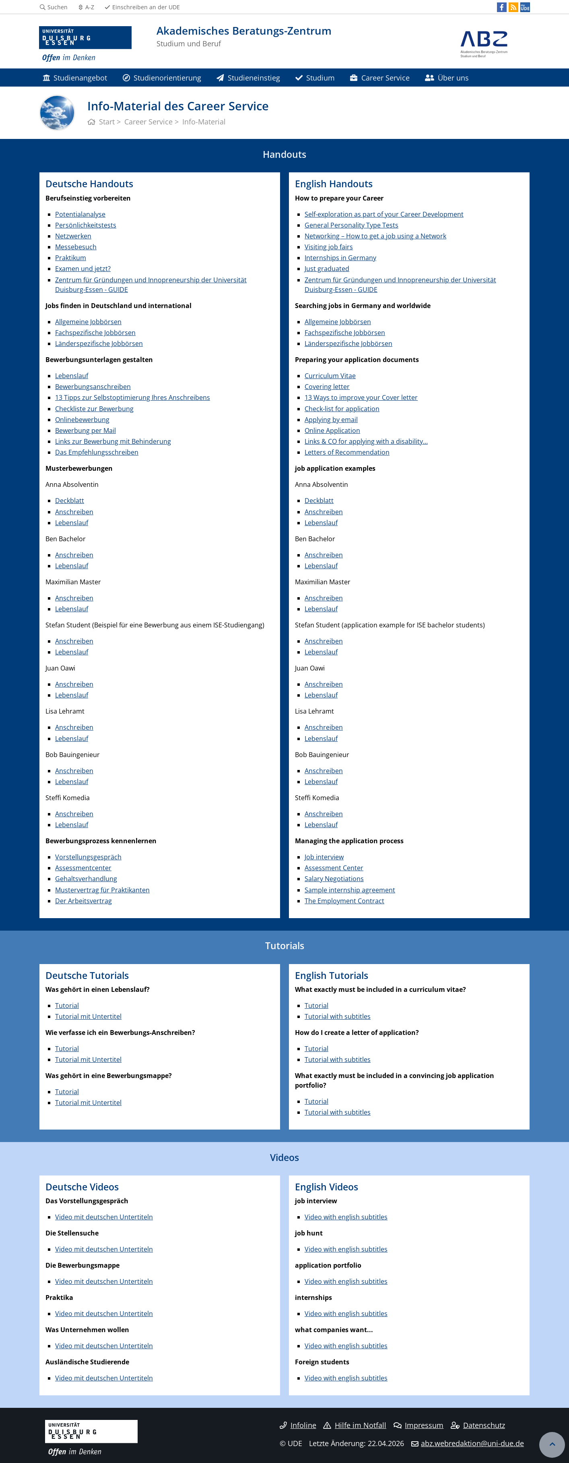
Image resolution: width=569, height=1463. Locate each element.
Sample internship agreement (350, 890)
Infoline (298, 1425)
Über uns (447, 77)
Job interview (324, 857)
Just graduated (327, 268)
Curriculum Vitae (330, 375)
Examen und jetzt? (83, 268)
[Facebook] (502, 7)
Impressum (419, 1425)
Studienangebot (75, 77)
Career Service (379, 77)
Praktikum (70, 257)
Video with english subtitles (346, 1217)
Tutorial (67, 1005)
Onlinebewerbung (82, 419)
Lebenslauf (71, 375)
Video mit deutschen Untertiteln (104, 1217)
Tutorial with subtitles (338, 1016)
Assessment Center (334, 867)
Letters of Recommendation (347, 452)
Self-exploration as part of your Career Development (384, 214)
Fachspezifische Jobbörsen (95, 332)
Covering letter (327, 386)
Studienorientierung (162, 77)
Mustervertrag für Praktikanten (102, 890)
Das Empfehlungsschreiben (96, 452)
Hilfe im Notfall (354, 1425)
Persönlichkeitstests (85, 225)
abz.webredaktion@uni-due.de (472, 1443)
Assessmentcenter (83, 867)
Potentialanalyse (80, 214)
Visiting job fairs (329, 246)
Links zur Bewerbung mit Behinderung (113, 441)
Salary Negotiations (334, 878)
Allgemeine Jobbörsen (88, 321)
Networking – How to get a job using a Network (375, 236)
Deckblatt (69, 500)
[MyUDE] (525, 7)
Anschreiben (74, 511)
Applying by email (331, 419)
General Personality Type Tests (351, 225)
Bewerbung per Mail (85, 430)
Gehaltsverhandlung (86, 878)
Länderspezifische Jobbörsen (99, 343)
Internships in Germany (340, 257)
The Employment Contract (344, 900)
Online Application (332, 430)
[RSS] (513, 7)
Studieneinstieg (248, 77)
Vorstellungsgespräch (88, 857)
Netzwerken (73, 236)
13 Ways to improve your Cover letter (361, 397)
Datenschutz (478, 1425)
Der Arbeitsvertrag (83, 900)
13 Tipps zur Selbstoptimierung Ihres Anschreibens (132, 397)
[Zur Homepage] (85, 44)
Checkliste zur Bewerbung (94, 408)
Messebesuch (76, 246)
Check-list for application (342, 408)
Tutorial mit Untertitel (88, 1016)
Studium (315, 77)
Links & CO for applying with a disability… (366, 441)
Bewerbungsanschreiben (93, 386)
